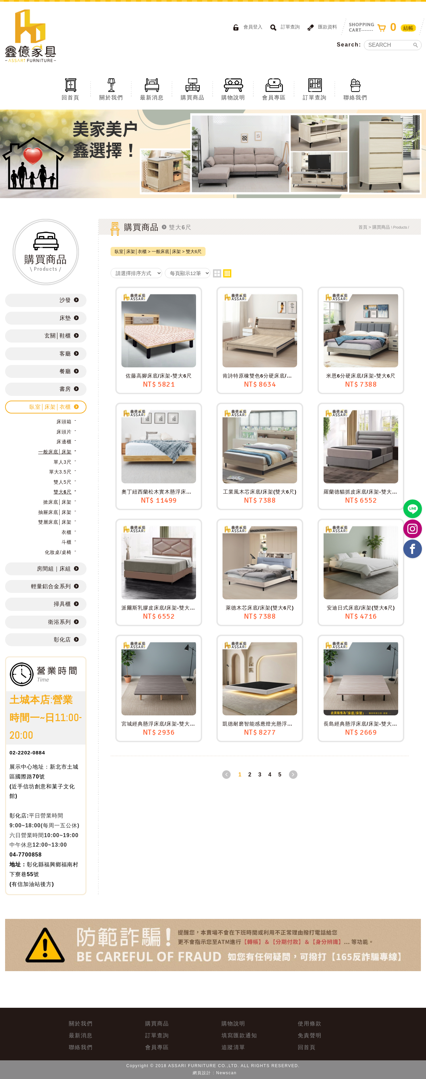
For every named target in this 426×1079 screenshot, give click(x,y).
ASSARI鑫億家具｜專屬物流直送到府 (30, 35)
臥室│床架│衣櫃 (50, 407)
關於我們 (111, 88)
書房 (65, 389)
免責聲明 (310, 1035)
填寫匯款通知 (239, 1035)
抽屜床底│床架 (55, 512)
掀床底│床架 (57, 502)
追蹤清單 (233, 1047)
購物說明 (233, 88)
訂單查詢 (284, 27)
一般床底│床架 (55, 452)
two (217, 273)
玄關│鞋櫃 (57, 336)
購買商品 (193, 88)
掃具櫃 (62, 604)
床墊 (65, 318)
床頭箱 (64, 421)
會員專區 (274, 88)
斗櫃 (66, 542)
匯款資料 (321, 27)
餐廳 (65, 371)
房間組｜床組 (54, 569)
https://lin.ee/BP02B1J (413, 509)
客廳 (65, 354)
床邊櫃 (64, 441)
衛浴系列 (59, 622)
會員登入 (247, 27)
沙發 (65, 300)
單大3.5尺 (60, 472)
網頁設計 (202, 1073)
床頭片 (64, 432)
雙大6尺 (63, 492)
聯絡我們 (355, 88)
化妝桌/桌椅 (58, 552)
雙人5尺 (63, 482)
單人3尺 (63, 462)
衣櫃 (66, 532)
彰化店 (62, 639)
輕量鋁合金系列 (51, 586)
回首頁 (70, 88)
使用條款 (310, 1023)
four (227, 273)
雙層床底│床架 (55, 522)
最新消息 (152, 88)
